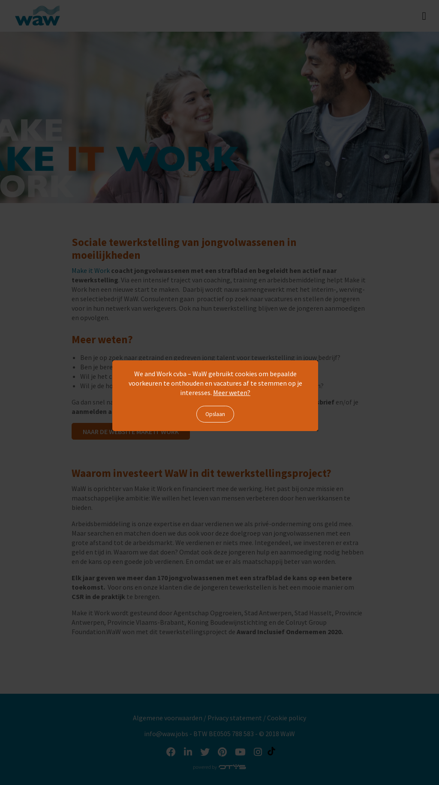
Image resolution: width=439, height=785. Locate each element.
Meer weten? (231, 392)
